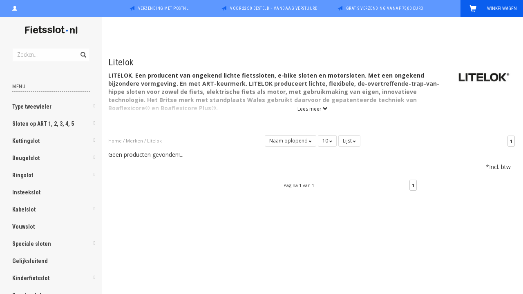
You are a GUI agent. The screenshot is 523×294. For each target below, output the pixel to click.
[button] (94, 107)
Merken (134, 141)
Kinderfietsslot (30, 278)
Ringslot (22, 175)
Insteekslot (26, 192)
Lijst (349, 140)
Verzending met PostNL (163, 8)
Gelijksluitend (30, 261)
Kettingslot (26, 141)
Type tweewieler (31, 106)
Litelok (154, 141)
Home (115, 141)
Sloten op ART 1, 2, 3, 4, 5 (43, 123)
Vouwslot (23, 226)
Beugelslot (26, 158)
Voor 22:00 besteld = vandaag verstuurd (273, 8)
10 (327, 140)
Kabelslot (24, 209)
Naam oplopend (290, 140)
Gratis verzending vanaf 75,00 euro (385, 8)
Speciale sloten (31, 244)
